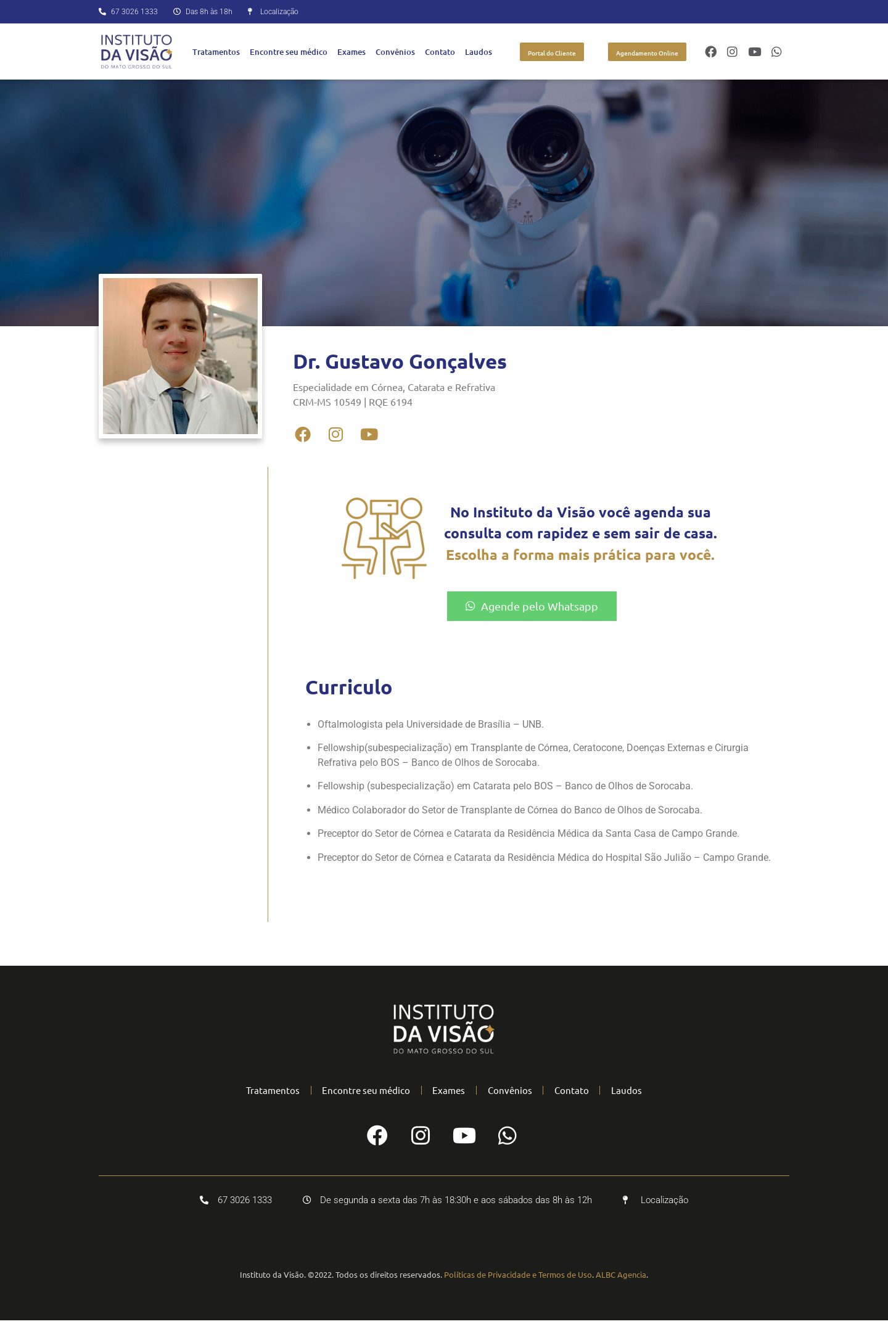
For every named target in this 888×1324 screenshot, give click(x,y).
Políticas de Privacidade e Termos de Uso (518, 1278)
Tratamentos (216, 51)
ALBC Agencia (621, 1278)
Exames (351, 51)
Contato (440, 51)
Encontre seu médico (288, 51)
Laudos (478, 51)
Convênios (395, 51)
